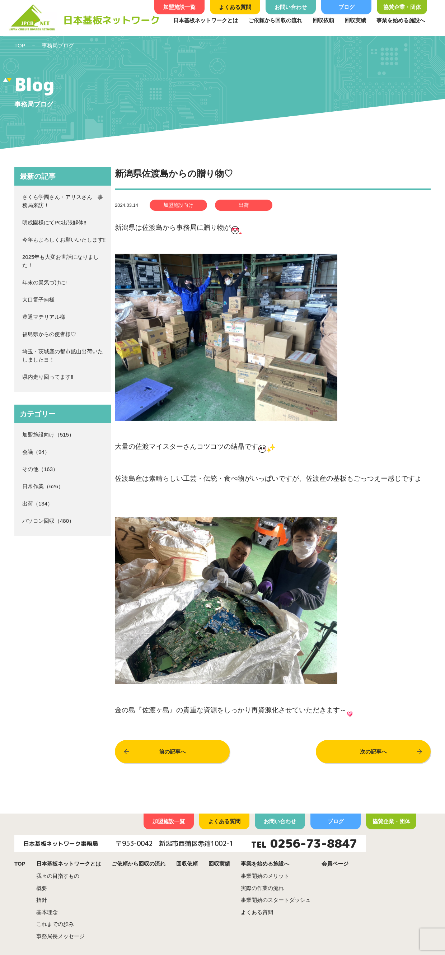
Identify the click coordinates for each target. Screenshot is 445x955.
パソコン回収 (38, 521)
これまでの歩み (55, 924)
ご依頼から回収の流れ (275, 20)
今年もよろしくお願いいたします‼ (64, 240)
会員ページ (335, 864)
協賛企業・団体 (402, 7)
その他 (30, 469)
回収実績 (355, 20)
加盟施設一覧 (179, 7)
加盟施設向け (38, 435)
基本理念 (47, 912)
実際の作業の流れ (262, 888)
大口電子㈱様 (38, 300)
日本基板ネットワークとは (205, 20)
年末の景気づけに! (44, 282)
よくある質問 (235, 7)
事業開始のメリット (265, 876)
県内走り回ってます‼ (48, 377)
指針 (41, 900)
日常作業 (33, 486)
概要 (41, 888)
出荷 (27, 503)
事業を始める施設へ (400, 20)
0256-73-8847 (313, 843)
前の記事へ (172, 752)
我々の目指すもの (57, 876)
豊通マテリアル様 (43, 317)
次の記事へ (373, 752)
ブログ (346, 7)
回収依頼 (323, 20)
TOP (19, 45)
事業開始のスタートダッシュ (276, 900)
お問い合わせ (291, 7)
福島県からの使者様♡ (49, 334)
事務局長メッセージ (60, 936)
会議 (27, 452)
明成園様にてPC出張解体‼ (54, 222)
